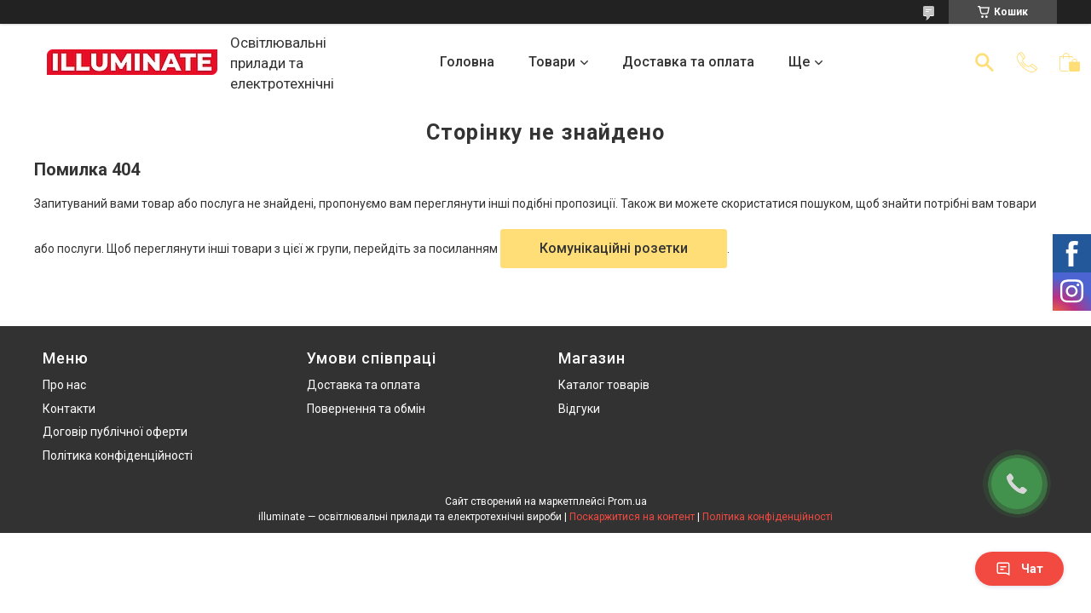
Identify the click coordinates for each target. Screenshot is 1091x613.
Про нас (64, 385)
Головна (467, 62)
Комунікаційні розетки (614, 248)
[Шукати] (984, 62)
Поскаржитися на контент (632, 517)
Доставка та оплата (688, 62)
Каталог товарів (603, 385)
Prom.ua (627, 501)
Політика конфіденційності (118, 455)
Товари (551, 62)
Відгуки (579, 408)
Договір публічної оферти (115, 431)
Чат (1019, 568)
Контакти (69, 408)
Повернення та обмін (366, 408)
